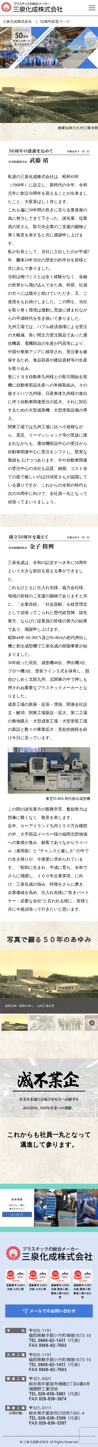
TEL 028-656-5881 (47, 1393)
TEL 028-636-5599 (47, 1418)
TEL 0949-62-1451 (47, 1340)
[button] (6, 974)
